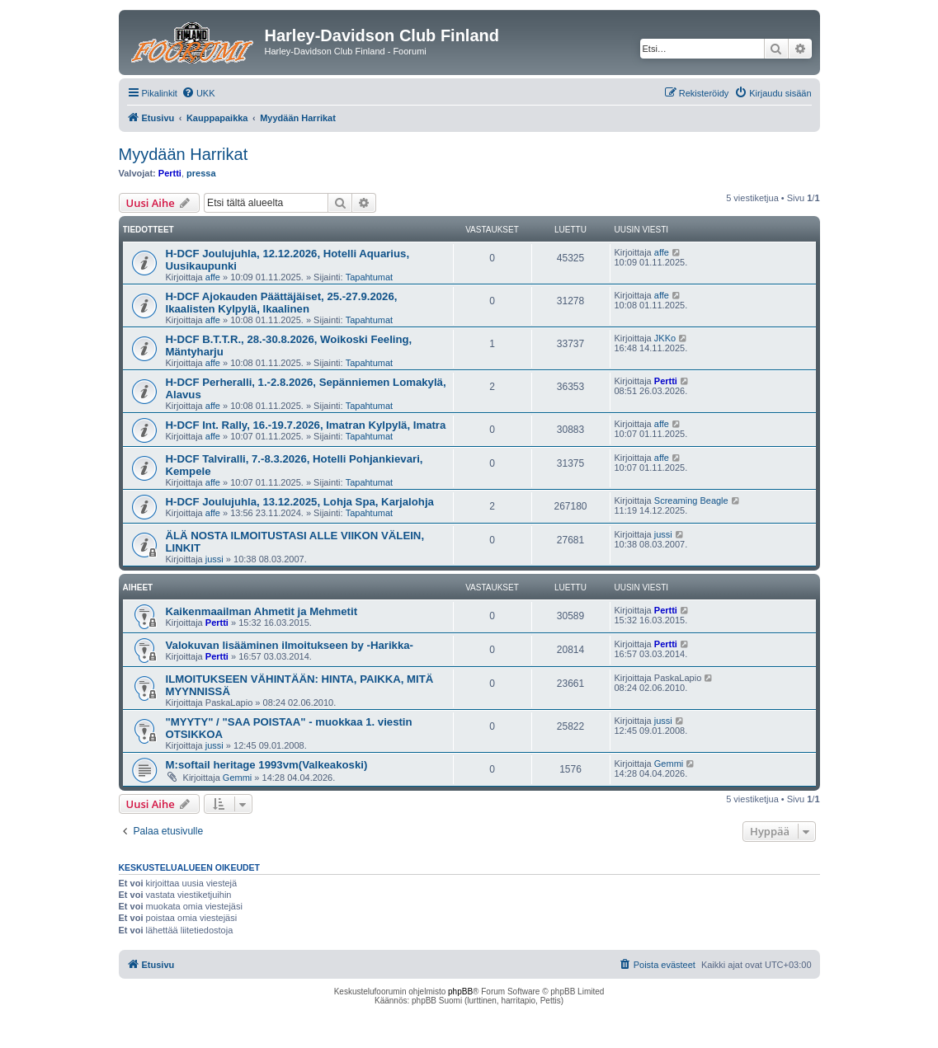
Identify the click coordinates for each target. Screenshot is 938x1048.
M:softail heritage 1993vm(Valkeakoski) (267, 765)
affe (212, 277)
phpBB (460, 991)
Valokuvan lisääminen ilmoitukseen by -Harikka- (290, 645)
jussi (214, 559)
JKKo (665, 338)
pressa (200, 173)
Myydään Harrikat (183, 154)
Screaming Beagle (691, 500)
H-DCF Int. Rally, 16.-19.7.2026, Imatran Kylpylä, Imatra (306, 425)
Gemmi (237, 777)
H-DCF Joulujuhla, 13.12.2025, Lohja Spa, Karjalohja (300, 502)
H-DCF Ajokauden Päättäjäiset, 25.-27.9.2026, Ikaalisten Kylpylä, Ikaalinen (282, 302)
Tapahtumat (369, 277)
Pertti (169, 173)
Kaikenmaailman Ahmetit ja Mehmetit (262, 611)
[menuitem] (198, 93)
